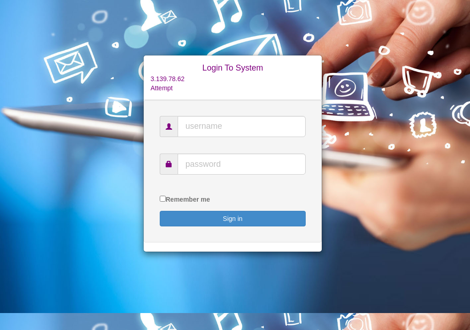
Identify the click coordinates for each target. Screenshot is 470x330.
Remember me (188, 199)
